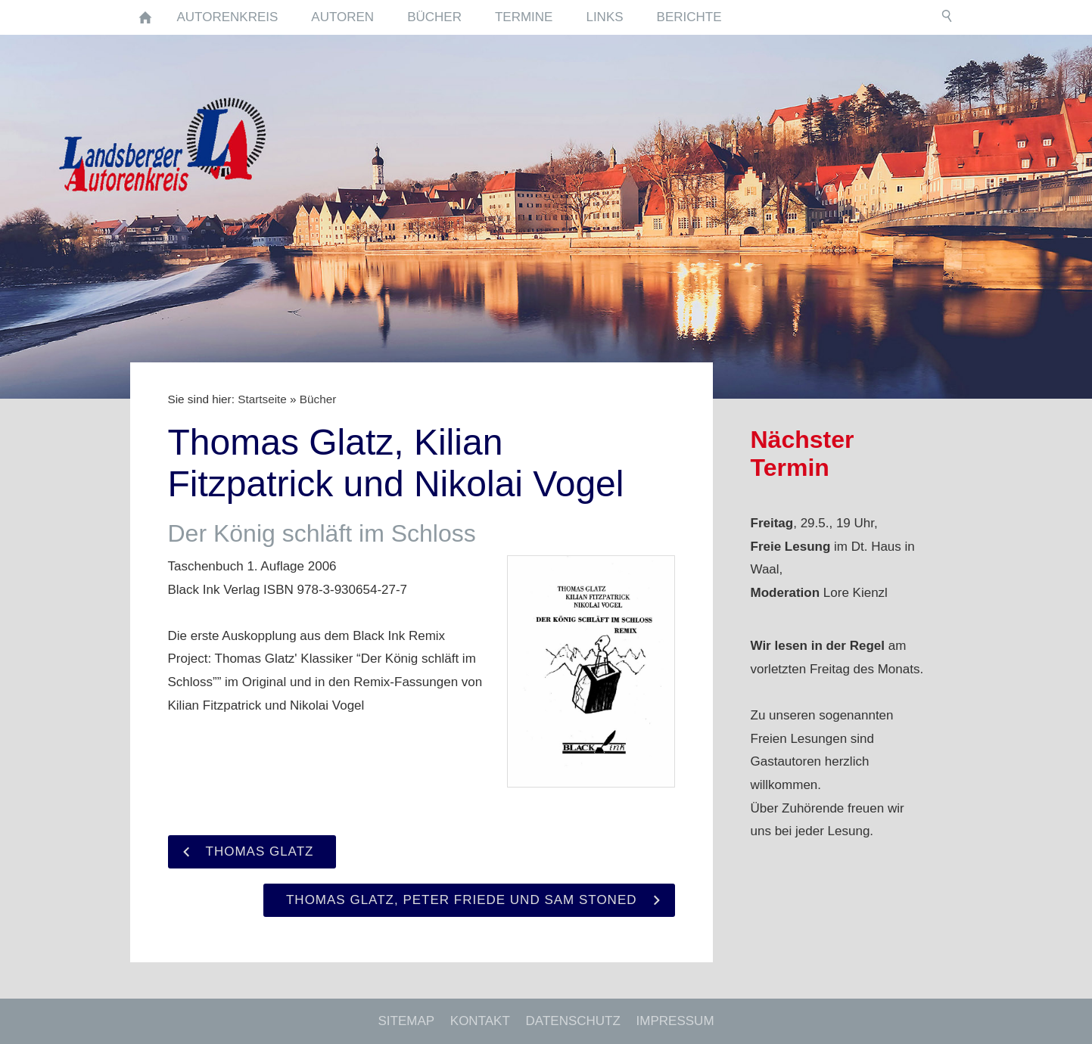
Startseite (262, 399)
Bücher (318, 399)
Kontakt (480, 1021)
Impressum (675, 1021)
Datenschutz (573, 1021)
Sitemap (406, 1021)
